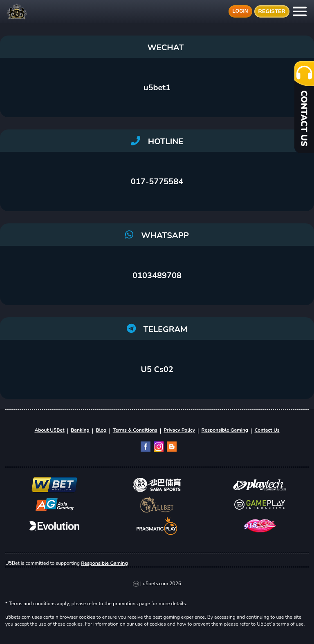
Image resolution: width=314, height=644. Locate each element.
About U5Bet (49, 430)
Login (240, 11)
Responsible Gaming (225, 430)
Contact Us (266, 430)
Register (271, 11)
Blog (101, 430)
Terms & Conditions (135, 430)
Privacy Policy (179, 430)
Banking (80, 430)
